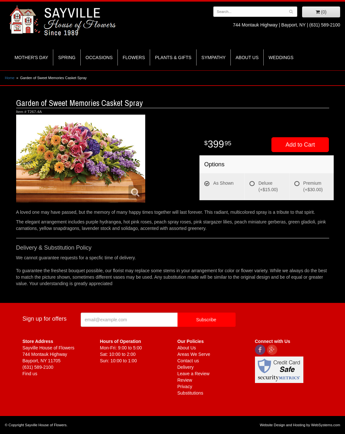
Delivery (186, 367)
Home (10, 78)
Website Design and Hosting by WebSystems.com (300, 425)
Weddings (281, 57)
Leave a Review (194, 373)
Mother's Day (31, 57)
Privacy (185, 386)
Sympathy (213, 57)
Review (185, 380)
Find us (30, 373)
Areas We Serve (194, 354)
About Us (247, 57)
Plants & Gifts (173, 57)
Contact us (188, 360)
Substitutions (190, 393)
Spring (67, 57)
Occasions (99, 57)
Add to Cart (300, 144)
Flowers (134, 57)
